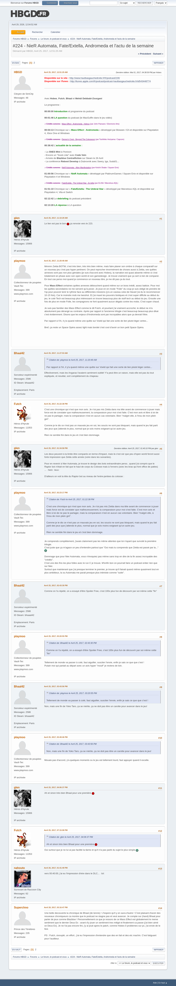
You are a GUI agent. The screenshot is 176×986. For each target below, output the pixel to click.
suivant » (158, 53)
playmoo (19, 260)
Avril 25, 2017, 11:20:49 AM (56, 260)
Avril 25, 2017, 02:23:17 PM (56, 492)
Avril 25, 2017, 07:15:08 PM (56, 830)
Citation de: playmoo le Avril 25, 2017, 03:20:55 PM (73, 693)
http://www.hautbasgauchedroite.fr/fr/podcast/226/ (94, 77)
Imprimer (158, 63)
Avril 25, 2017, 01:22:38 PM (56, 403)
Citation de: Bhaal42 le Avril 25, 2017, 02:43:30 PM (73, 643)
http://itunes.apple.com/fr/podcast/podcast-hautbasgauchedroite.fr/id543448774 (110, 81)
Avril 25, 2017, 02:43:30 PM (56, 585)
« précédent (144, 53)
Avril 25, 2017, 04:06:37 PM (56, 787)
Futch (17, 403)
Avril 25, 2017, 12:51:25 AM (56, 72)
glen (17, 217)
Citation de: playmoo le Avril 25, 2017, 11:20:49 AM (73, 359)
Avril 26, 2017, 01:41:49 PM (56, 867)
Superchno (21, 907)
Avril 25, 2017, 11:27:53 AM (56, 353)
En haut (16, 949)
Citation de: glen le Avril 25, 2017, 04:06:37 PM (71, 837)
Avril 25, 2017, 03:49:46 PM (56, 737)
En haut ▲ (162, 982)
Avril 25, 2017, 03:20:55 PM (56, 636)
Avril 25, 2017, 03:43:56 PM (56, 686)
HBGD (18, 71)
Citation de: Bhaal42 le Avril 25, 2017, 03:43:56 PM (73, 743)
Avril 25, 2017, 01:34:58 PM (56, 448)
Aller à (113, 963)
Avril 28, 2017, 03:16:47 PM (56, 907)
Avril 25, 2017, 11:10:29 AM (56, 218)
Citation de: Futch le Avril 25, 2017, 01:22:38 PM (71, 499)
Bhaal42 (19, 352)
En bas (15, 63)
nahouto (19, 867)
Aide (155, 982)
